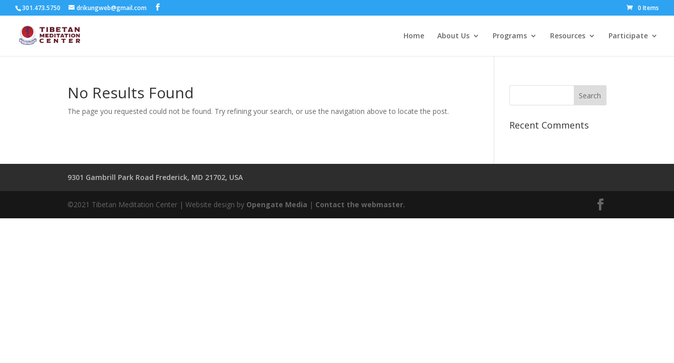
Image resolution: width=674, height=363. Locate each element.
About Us (453, 36)
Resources (567, 36)
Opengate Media (276, 204)
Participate (628, 36)
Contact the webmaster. (360, 204)
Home (413, 36)
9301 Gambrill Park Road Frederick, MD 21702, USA (155, 177)
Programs (510, 36)
